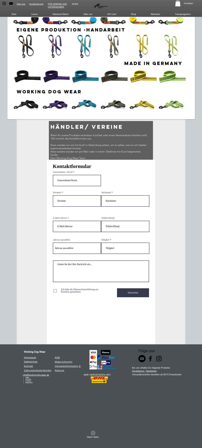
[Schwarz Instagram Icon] (4, 3)
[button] (177, 3)
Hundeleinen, (138, 371)
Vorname (57, 192)
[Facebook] (150, 358)
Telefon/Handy (107, 218)
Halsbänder (151, 371)
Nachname (106, 192)
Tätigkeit (105, 240)
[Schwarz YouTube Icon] (11, 3)
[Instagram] (158, 358)
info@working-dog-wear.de (36, 375)
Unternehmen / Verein (63, 172)
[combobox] (77, 248)
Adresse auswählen (61, 240)
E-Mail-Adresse (60, 218)
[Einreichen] (133, 292)
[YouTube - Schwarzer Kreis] (142, 358)
